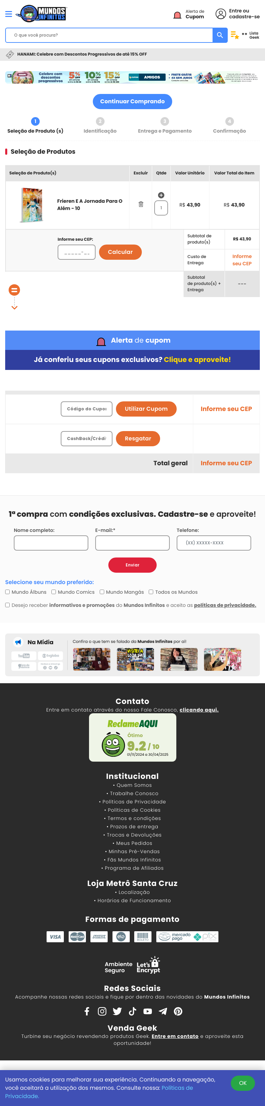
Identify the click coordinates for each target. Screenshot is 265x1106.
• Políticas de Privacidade (132, 801)
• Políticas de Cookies (132, 810)
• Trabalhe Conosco (132, 793)
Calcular (120, 252)
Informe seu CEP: (75, 239)
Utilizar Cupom (146, 409)
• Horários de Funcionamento (132, 900)
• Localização (132, 892)
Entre (235, 10)
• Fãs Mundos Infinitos (132, 859)
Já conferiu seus (132, 359)
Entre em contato (175, 1036)
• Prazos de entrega (132, 826)
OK (243, 1083)
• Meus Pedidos (132, 843)
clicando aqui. (199, 709)
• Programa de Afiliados (132, 868)
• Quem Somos (132, 785)
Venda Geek (132, 1028)
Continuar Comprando (132, 101)
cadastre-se (244, 16)
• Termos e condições (132, 818)
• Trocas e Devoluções (132, 834)
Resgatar (138, 438)
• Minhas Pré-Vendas (132, 851)
